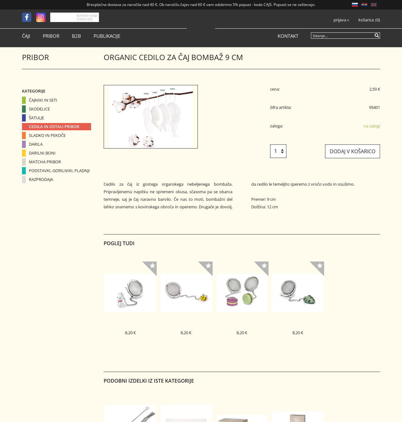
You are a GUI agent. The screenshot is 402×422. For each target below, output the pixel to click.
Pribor (51, 36)
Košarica (366, 20)
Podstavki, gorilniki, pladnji (59, 170)
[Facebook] (29, 17)
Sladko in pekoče (47, 135)
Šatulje (36, 118)
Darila (36, 144)
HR (364, 4)
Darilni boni (42, 153)
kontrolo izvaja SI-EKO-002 (87, 17)
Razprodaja (41, 179)
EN (374, 4)
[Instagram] (43, 17)
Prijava (341, 20)
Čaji (26, 36)
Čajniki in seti (43, 100)
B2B (76, 36)
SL (355, 4)
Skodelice (39, 109)
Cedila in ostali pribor (54, 126)
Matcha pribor (45, 162)
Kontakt (288, 36)
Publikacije (107, 36)
